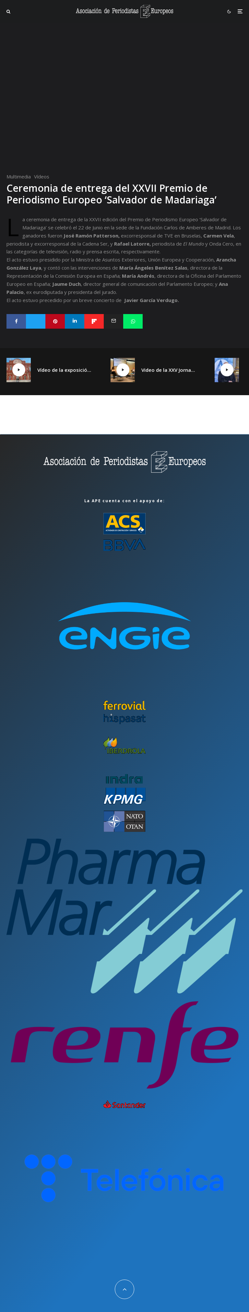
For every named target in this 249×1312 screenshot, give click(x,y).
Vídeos (41, 176)
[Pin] (55, 321)
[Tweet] (35, 321)
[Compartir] (16, 321)
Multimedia (18, 176)
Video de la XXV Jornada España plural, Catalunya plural (168, 370)
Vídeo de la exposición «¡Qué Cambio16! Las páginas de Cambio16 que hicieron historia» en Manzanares (64, 370)
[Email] (113, 321)
